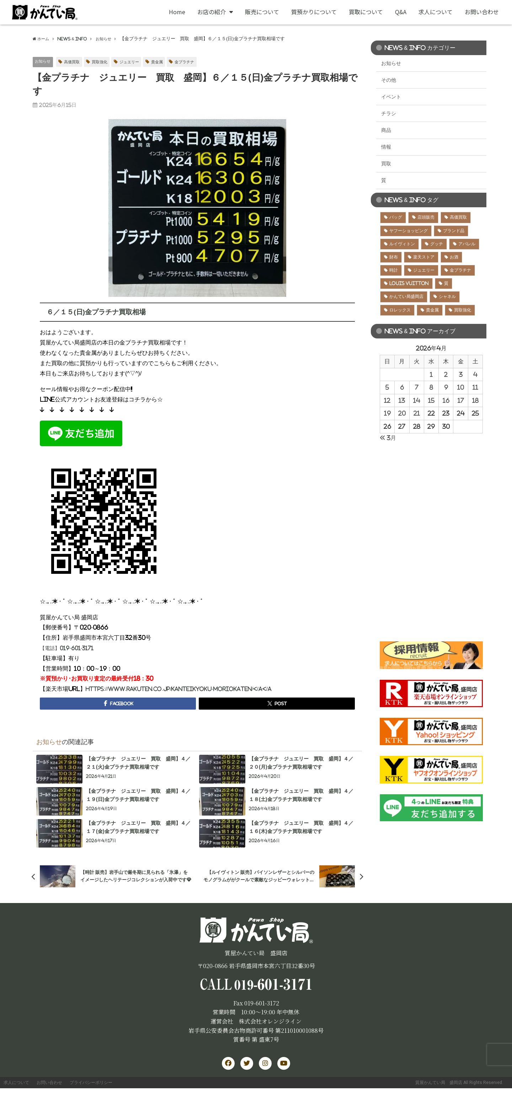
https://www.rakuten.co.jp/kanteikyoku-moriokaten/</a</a (188, 689)
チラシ (388, 113)
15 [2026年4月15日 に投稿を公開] (431, 400)
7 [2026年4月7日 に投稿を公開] (416, 387)
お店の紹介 (215, 11)
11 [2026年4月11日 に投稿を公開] (475, 387)
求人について (435, 11)
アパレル (466, 244)
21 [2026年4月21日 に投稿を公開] (417, 413)
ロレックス (400, 310)
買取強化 (106, 62)
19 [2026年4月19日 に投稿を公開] (387, 413)
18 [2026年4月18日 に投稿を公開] (475, 400)
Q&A (400, 11)
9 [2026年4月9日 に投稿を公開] (446, 387)
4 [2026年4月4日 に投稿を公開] (475, 374)
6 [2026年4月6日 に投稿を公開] (402, 387)
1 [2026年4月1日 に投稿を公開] (431, 374)
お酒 (454, 257)
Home (177, 11)
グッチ (436, 244)
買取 (386, 163)
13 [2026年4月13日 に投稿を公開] (402, 400)
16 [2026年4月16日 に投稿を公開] (446, 400)
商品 (386, 130)
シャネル (447, 296)
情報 (386, 146)
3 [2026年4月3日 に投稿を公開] (461, 374)
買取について (366, 11)
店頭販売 (425, 217)
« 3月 (388, 437)
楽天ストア (423, 257)
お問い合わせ (482, 11)
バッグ (395, 217)
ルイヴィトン (402, 244)
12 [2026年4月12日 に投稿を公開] (387, 400)
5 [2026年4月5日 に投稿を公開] (387, 387)
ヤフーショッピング (408, 231)
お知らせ (44, 61)
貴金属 (170, 62)
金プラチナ (200, 62)
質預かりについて (314, 11)
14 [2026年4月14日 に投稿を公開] (416, 400)
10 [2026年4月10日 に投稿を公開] (460, 387)
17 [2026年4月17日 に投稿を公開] (461, 400)
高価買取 (76, 62)
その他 (388, 80)
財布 (393, 257)
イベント (391, 96)
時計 (393, 270)
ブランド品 (453, 231)
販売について (262, 11)
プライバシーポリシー (114, 1086)
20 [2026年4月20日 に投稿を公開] (402, 413)
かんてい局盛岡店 (406, 296)
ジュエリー (139, 62)
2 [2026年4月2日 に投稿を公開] (446, 374)
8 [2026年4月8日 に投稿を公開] (431, 387)
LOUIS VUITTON (409, 283)
